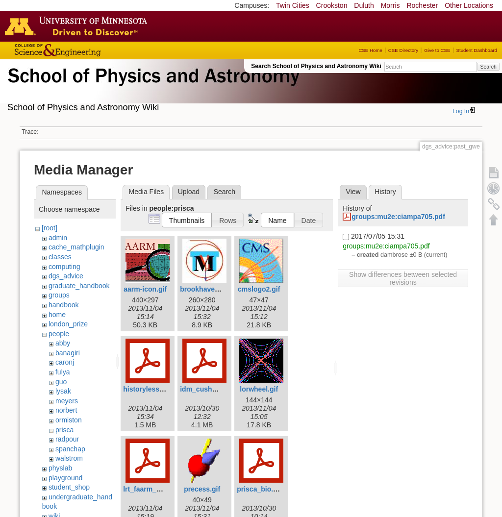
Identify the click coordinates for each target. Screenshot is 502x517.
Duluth (364, 5)
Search (488, 67)
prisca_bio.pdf (260, 489)
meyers (66, 401)
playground (65, 478)
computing (64, 267)
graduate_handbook (79, 286)
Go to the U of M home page (78, 26)
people (59, 334)
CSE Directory (403, 50)
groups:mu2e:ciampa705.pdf (398, 217)
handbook (64, 305)
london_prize (68, 324)
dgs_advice (66, 276)
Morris (390, 5)
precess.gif (202, 489)
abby (62, 343)
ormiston (68, 420)
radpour (67, 439)
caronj (64, 362)
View (353, 192)
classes (60, 257)
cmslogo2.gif (259, 289)
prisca (64, 430)
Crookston (332, 5)
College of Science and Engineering (88, 50)
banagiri (67, 353)
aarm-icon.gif (145, 289)
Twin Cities (292, 5)
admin (58, 238)
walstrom (69, 458)
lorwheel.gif (259, 389)
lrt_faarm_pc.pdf (150, 489)
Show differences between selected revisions (403, 278)
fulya (62, 372)
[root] (49, 228)
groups (59, 295)
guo (61, 382)
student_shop (69, 487)
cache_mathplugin (76, 247)
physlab (60, 468)
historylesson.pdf (151, 389)
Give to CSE (437, 50)
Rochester (422, 5)
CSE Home (370, 50)
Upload (189, 192)
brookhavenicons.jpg (214, 289)
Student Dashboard (476, 50)
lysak (63, 391)
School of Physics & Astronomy (152, 87)
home (57, 315)
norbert (66, 410)
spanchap (70, 449)
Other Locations (469, 5)
